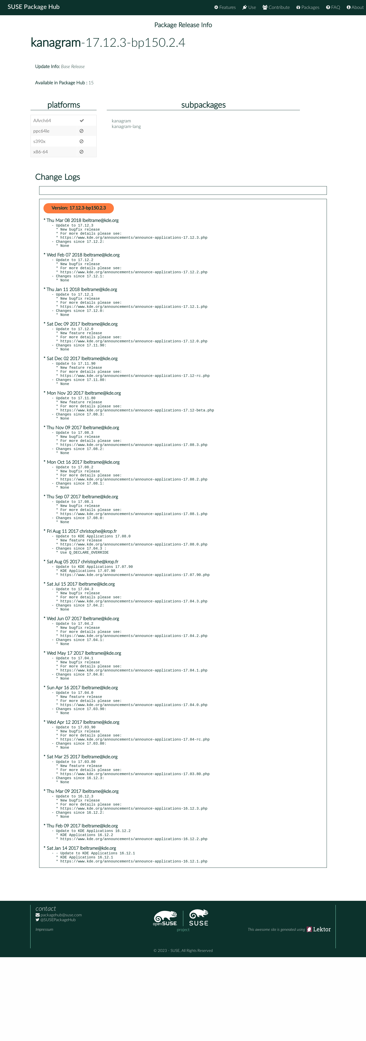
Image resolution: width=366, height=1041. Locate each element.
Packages (307, 7)
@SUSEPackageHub (56, 1004)
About (355, 7)
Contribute (276, 7)
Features (225, 7)
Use (249, 7)
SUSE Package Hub (34, 8)
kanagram (55, 43)
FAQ (333, 7)
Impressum (44, 1013)
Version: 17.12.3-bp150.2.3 (79, 208)
